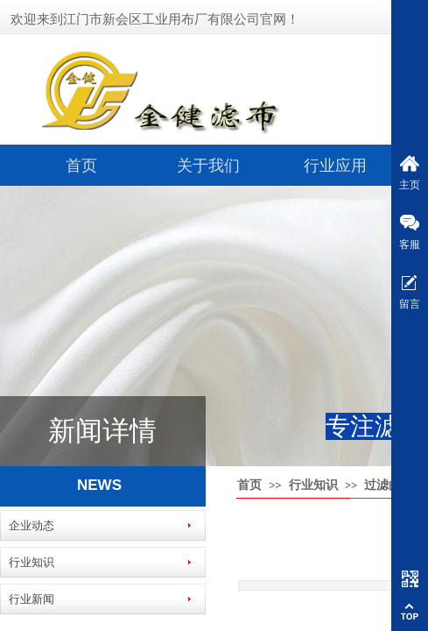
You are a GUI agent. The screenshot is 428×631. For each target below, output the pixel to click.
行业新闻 (31, 599)
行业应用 (335, 165)
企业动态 (31, 525)
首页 (81, 165)
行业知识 (313, 485)
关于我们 (208, 165)
